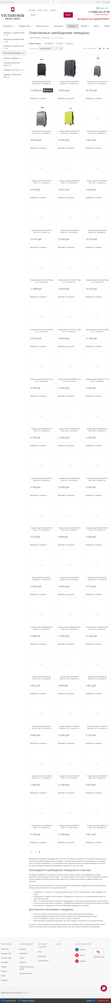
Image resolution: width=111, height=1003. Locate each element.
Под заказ (48, 90)
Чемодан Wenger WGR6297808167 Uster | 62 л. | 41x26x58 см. (42, 628)
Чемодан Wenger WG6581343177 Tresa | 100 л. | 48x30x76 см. (97, 479)
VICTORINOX (48, 43)
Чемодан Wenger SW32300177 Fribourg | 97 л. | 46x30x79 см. (41, 578)
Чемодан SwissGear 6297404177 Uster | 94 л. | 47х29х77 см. (41, 231)
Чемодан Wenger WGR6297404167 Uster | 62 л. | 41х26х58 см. (97, 628)
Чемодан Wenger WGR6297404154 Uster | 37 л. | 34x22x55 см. (69, 628)
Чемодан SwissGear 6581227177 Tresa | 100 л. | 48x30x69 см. (69, 132)
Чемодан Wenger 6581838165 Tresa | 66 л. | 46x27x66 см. (69, 380)
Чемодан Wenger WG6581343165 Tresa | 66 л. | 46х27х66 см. (69, 479)
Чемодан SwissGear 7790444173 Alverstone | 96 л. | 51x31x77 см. (69, 727)
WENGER (59, 43)
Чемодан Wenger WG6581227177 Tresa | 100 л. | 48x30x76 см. (97, 430)
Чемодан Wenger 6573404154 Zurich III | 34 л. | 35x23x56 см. (41, 678)
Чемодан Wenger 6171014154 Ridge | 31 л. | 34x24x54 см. (41, 330)
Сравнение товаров (28, 1001)
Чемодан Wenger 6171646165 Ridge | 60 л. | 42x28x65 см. (41, 281)
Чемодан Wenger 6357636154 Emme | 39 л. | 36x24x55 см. (69, 231)
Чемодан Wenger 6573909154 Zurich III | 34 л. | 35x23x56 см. (97, 678)
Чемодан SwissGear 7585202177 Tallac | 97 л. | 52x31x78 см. (69, 826)
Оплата (39, 10)
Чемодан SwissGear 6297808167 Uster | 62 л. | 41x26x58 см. (97, 182)
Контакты (53, 10)
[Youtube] (77, 955)
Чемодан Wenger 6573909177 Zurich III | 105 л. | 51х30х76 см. (41, 727)
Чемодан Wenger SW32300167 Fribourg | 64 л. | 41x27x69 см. (69, 578)
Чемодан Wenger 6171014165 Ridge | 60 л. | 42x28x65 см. (97, 330)
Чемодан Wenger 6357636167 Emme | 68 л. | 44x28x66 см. (97, 231)
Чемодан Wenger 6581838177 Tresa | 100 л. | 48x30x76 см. (97, 380)
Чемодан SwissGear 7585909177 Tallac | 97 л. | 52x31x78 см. (69, 777)
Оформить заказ (103, 1000)
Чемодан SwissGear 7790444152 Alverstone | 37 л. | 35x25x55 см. (41, 777)
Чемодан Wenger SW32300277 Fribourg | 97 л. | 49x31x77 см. (69, 83)
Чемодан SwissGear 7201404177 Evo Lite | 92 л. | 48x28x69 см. (41, 132)
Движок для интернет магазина (12, 993)
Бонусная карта (99, 957)
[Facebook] (77, 949)
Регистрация (106, 2)
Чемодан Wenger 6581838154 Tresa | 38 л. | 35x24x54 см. (41, 380)
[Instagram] (77, 961)
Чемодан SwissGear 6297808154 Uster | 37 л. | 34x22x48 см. (69, 182)
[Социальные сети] (104, 988)
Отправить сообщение (101, 14)
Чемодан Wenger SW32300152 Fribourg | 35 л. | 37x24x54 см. (97, 578)
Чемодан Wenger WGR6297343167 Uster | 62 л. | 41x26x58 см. (69, 529)
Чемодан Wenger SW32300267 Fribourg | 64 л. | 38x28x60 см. (41, 83)
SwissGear (69, 43)
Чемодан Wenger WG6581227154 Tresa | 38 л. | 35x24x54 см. (41, 430)
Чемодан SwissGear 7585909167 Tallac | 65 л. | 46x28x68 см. (97, 777)
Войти (98, 2)
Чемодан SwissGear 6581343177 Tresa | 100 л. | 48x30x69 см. (97, 132)
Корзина (89, 1001)
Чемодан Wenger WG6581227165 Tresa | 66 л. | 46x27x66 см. (69, 430)
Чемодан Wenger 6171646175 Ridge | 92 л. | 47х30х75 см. (69, 281)
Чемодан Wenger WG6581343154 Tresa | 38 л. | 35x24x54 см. (41, 479)
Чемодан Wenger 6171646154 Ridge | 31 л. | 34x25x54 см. (97, 281)
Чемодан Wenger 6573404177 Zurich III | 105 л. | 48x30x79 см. (69, 678)
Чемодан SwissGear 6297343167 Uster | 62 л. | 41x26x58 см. (41, 182)
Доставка (32, 10)
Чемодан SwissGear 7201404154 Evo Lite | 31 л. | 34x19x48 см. (97, 83)
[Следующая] (39, 852)
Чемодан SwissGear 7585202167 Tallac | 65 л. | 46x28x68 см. (97, 826)
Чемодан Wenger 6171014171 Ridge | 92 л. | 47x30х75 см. (69, 330)
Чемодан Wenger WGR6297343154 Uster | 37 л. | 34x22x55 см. (42, 529)
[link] (11, 2)
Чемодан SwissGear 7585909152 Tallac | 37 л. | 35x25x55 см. (41, 826)
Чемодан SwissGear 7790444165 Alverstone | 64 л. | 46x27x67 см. (97, 727)
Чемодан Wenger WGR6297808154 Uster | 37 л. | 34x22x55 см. (97, 529)
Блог (46, 10)
